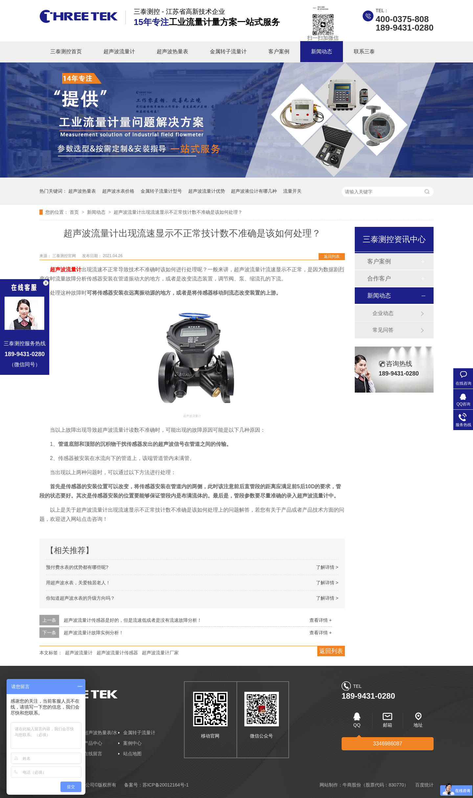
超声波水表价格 (118, 191)
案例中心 (132, 743)
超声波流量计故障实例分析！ (94, 632)
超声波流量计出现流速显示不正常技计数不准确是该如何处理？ (178, 212)
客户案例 (278, 51)
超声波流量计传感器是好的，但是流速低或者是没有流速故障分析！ (133, 620)
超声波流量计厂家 (160, 652)
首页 (75, 212)
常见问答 (383, 330)
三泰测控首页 (66, 51)
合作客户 (379, 278)
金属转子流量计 (228, 51)
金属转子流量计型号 (161, 191)
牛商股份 (352, 784)
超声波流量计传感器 (117, 652)
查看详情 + (320, 620)
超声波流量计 (119, 51)
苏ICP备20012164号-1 (166, 784)
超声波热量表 (172, 51)
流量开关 (292, 191)
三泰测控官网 (64, 256)
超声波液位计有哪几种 (254, 191)
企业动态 (383, 313)
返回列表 (332, 256)
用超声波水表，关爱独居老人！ (78, 582)
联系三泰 (364, 51)
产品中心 (93, 743)
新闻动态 (321, 51)
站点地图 (132, 753)
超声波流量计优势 (206, 191)
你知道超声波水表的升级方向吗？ (80, 598)
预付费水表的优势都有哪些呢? (77, 567)
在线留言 (93, 753)
